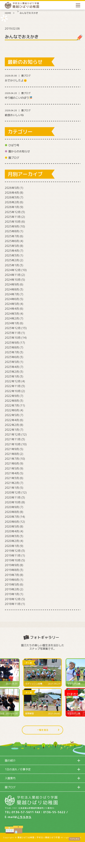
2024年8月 (12, 289)
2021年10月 (13, 444)
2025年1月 (12, 265)
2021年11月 (13, 439)
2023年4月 (12, 367)
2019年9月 (12, 565)
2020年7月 (12, 516)
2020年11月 (13, 497)
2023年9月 (12, 342)
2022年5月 (12, 415)
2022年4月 (12, 420)
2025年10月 (13, 221)
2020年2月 (12, 541)
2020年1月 (12, 546)
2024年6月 (12, 299)
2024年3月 (12, 313)
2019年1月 (12, 594)
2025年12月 (13, 212)
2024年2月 (12, 318)
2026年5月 (12, 188)
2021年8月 (12, 454)
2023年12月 (13, 328)
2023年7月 (12, 352)
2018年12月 (13, 599)
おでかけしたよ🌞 (16, 80)
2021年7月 (12, 458)
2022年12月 (13, 381)
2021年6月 (12, 463)
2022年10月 (13, 391)
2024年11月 (13, 275)
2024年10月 (13, 279)
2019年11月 (13, 555)
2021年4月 (12, 473)
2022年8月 (12, 400)
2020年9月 (12, 507)
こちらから (24, 817)
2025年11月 (13, 217)
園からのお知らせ (19, 151)
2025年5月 (12, 246)
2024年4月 (12, 308)
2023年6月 (12, 357)
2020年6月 (12, 521)
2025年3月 (12, 255)
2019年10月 (13, 560)
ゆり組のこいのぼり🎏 (18, 98)
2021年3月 (12, 478)
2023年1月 (12, 376)
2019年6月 (12, 580)
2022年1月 (12, 429)
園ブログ (13, 157)
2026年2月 (12, 202)
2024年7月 (12, 294)
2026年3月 (12, 197)
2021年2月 (12, 483)
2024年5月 (12, 304)
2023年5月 (12, 362)
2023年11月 (13, 333)
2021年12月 (13, 434)
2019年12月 (13, 550)
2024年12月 (13, 270)
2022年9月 (12, 396)
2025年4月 (12, 250)
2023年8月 (12, 347)
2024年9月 (12, 284)
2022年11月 (13, 386)
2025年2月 (12, 260)
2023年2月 (12, 371)
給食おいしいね (14, 115)
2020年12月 (13, 492)
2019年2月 (12, 589)
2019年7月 (12, 575)
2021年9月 (12, 449)
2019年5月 (12, 584)
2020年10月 (13, 502)
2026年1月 (12, 207)
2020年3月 (12, 536)
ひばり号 (13, 145)
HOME (8, 13)
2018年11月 (13, 604)
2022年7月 (12, 405)
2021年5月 (12, 468)
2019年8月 (12, 570)
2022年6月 (12, 410)
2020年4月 (12, 531)
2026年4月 (12, 192)
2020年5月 (12, 526)
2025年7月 (12, 236)
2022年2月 (12, 425)
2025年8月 (12, 231)
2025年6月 (12, 241)
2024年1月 (12, 323)
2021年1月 (12, 487)
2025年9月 (12, 226)
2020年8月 (12, 512)
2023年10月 (13, 337)
